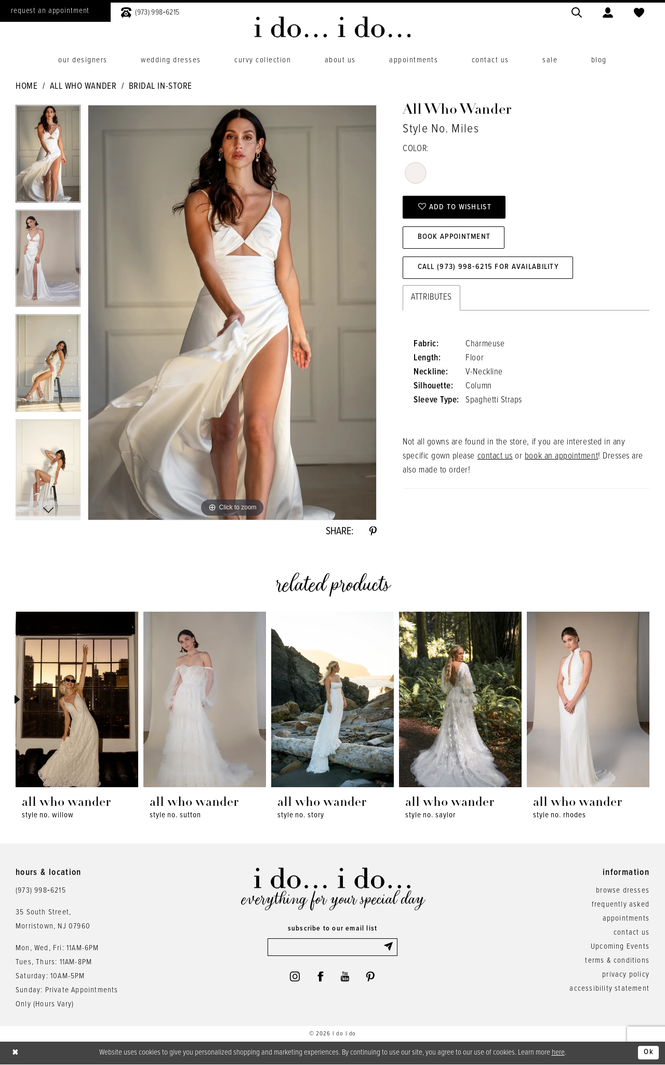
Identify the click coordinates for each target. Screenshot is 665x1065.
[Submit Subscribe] (390, 947)
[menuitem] (150, 11)
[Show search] (576, 11)
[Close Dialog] (15, 1053)
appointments (626, 918)
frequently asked (620, 904)
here (558, 1052)
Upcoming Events (620, 946)
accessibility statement (609, 988)
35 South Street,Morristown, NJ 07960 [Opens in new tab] (53, 919)
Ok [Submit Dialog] (649, 1053)
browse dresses (622, 890)
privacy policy (625, 974)
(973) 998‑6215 (41, 890)
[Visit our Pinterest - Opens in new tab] (370, 977)
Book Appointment (455, 237)
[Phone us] (150, 11)
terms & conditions (617, 960)
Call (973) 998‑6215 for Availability (488, 267)
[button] (607, 11)
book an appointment (561, 456)
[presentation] (77, 699)
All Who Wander (83, 86)
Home (26, 86)
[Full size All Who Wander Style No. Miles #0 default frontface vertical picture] (232, 312)
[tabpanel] (48, 157)
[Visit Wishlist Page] (639, 11)
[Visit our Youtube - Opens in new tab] (345, 977)
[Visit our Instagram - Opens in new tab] (294, 977)
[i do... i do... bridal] (333, 27)
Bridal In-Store (160, 86)
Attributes (431, 297)
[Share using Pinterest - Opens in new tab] (373, 532)
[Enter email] (332, 947)
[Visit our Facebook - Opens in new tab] (320, 977)
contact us (495, 456)
